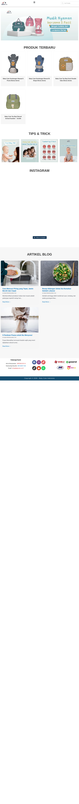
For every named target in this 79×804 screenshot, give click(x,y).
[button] (34, 2)
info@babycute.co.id (17, 368)
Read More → (6, 302)
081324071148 (22, 366)
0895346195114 (21, 363)
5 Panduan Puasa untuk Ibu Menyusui (17, 335)
